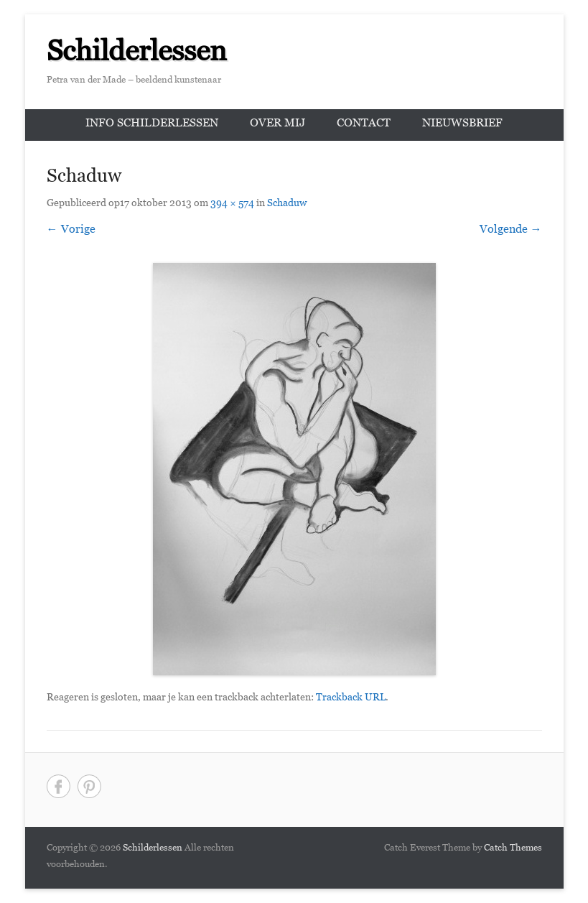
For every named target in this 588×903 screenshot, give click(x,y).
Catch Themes (513, 849)
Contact (364, 124)
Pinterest (89, 786)
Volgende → (511, 231)
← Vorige (71, 231)
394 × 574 (232, 204)
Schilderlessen (137, 56)
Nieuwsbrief (462, 124)
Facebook (58, 786)
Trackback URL (351, 699)
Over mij (277, 124)
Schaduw (287, 204)
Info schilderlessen (151, 124)
